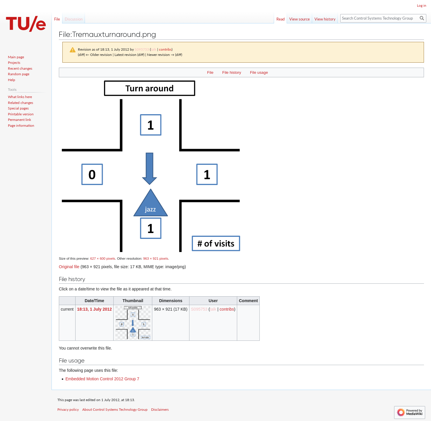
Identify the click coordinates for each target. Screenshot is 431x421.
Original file (69, 266)
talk (153, 49)
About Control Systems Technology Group (115, 409)
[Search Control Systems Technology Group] (383, 18)
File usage (259, 72)
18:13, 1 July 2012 (94, 309)
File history (231, 72)
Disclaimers (160, 409)
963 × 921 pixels (155, 258)
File (210, 72)
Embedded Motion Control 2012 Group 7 (102, 378)
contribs (165, 49)
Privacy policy (68, 409)
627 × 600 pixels (102, 258)
